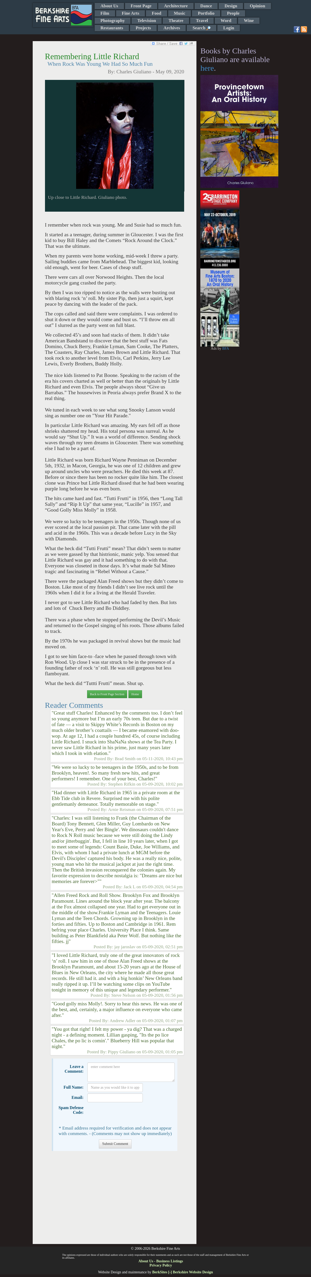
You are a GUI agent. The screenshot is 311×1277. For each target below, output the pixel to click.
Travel (202, 20)
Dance (206, 5)
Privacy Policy (161, 1265)
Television (146, 20)
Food (156, 13)
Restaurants (111, 27)
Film (104, 13)
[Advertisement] (114, 1200)
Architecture (176, 5)
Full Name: (73, 1087)
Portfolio (206, 13)
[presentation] (127, 1114)
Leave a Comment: (74, 1068)
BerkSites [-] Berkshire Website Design (182, 1272)
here (207, 68)
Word (225, 20)
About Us (109, 5)
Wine (249, 20)
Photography (112, 20)
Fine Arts (130, 13)
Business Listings (169, 1261)
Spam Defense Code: (71, 1110)
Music (179, 13)
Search (202, 27)
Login (228, 27)
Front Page (141, 5)
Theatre (175, 20)
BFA (225, 348)
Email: (77, 1097)
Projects (143, 27)
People (233, 13)
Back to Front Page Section (107, 694)
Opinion (257, 5)
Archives (171, 27)
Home (135, 694)
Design (230, 5)
